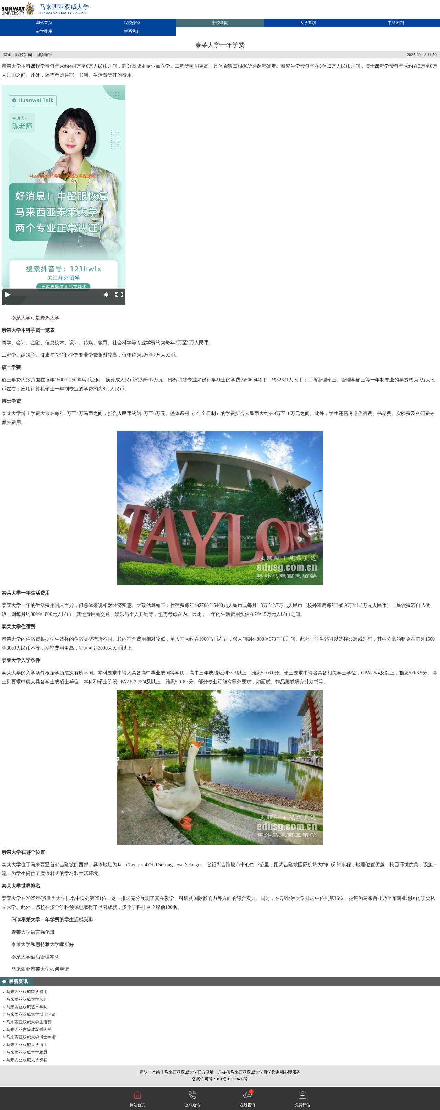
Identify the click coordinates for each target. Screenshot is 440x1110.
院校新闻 (23, 54)
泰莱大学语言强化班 (33, 932)
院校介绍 (132, 22)
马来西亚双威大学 (64, 6)
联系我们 (132, 31)
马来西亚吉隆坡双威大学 (29, 1029)
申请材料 (396, 22)
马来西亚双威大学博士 (26, 1044)
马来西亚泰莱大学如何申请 (40, 969)
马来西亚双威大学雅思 (26, 1052)
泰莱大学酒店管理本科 (35, 956)
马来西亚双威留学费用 (26, 991)
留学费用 (44, 31)
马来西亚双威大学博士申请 (31, 1014)
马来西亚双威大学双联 (26, 1059)
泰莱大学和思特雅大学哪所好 (42, 944)
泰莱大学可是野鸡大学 (35, 317)
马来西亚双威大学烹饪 (26, 999)
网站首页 (44, 22)
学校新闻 (220, 22)
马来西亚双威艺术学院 (26, 1006)
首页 (7, 54)
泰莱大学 (11, 66)
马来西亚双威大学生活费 (29, 1022)
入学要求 (308, 22)
